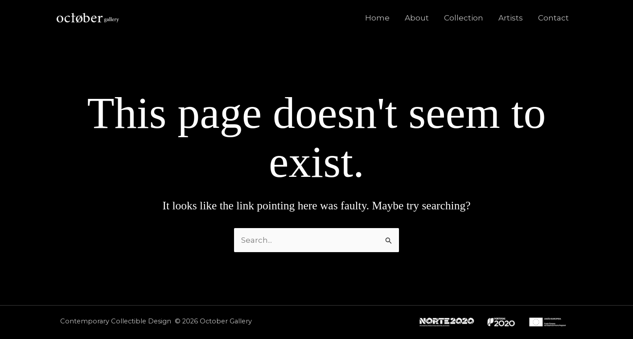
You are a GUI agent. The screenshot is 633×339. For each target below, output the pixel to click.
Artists (510, 17)
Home (377, 17)
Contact (553, 17)
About (417, 17)
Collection (463, 17)
